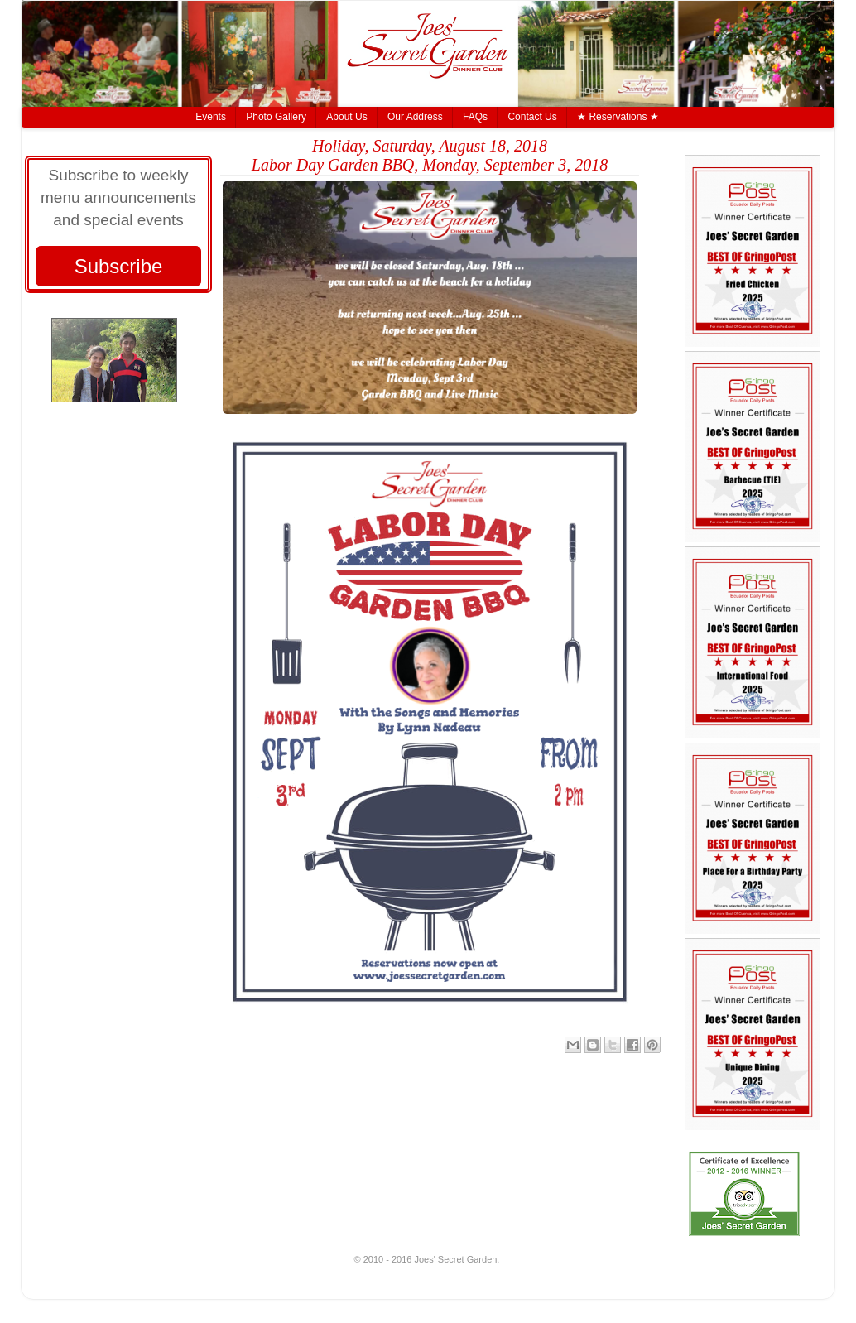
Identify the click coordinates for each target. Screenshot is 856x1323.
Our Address (415, 117)
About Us (346, 117)
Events (210, 117)
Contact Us (531, 117)
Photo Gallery (276, 117)
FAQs (475, 117)
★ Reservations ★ (618, 117)
